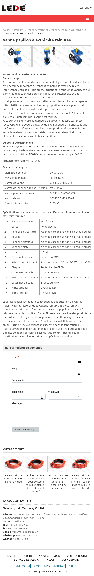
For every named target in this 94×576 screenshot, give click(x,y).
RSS (47, 566)
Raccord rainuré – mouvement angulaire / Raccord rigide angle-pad (58, 482)
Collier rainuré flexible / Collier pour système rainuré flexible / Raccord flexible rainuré (36, 483)
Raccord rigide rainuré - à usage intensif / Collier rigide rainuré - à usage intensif (80, 482)
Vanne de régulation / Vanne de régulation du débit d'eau (57, 29)
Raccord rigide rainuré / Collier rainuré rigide (13, 478)
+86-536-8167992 (18, 524)
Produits (18, 29)
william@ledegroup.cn (24, 532)
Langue (86, 7)
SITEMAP (59, 566)
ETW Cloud (23, 566)
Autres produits (13, 449)
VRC (37, 566)
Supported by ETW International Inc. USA (47, 571)
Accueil (6, 29)
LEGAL (73, 566)
